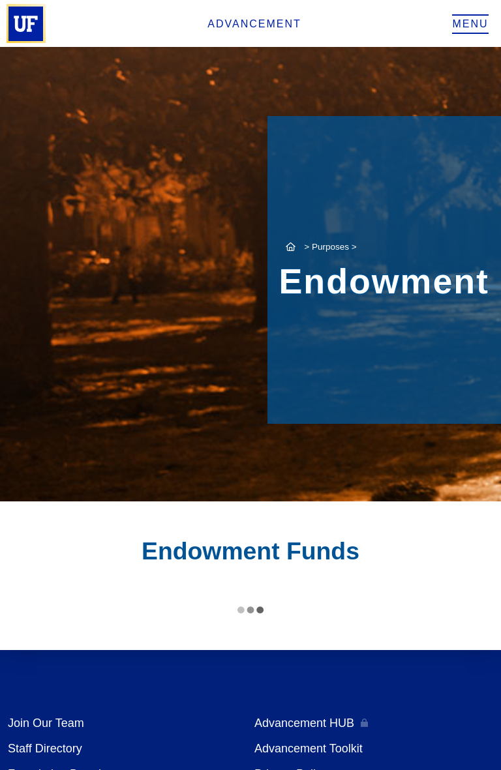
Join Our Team (46, 723)
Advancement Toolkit (308, 748)
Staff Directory (45, 748)
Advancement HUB (304, 723)
